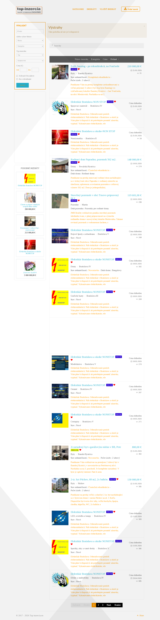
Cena (105, 59)
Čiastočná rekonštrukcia (98, 170)
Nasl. (109, 605)
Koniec (118, 605)
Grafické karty (77, 296)
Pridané (113, 59)
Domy (73, 166)
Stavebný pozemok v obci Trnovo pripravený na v (95, 196)
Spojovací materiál (79, 106)
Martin (85, 205)
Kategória (95, 59)
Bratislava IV (96, 106)
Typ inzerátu (21, 51)
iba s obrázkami (25, 79)
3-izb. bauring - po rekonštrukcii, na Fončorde (95, 66)
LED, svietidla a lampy (81, 516)
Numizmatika (77, 138)
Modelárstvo (76, 364)
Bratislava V (103, 234)
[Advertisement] (30, 126)
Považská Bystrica (87, 166)
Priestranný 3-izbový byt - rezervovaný (30, 229)
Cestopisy (75, 421)
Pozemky (75, 205)
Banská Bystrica (85, 73)
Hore (140, 615)
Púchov (81, 483)
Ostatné (74, 389)
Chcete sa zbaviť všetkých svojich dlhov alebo (30, 206)
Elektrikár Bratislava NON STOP (88, 101)
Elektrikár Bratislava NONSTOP (30, 185)
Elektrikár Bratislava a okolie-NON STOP (93, 131)
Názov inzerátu (82, 59)
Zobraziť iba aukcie (26, 76)
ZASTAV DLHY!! (30, 273)
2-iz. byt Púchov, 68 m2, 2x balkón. (89, 479)
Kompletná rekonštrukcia (99, 77)
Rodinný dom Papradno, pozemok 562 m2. (93, 159)
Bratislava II (91, 138)
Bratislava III (92, 296)
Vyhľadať (22, 85)
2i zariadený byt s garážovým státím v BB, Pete (96, 447)
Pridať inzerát (130, 8)
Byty (73, 73)
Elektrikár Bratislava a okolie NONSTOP (30, 252)
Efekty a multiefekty (80, 578)
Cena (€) (19, 66)
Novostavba (93, 270)
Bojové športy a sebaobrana (83, 234)
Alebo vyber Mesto (23, 37)
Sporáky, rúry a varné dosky (83, 548)
